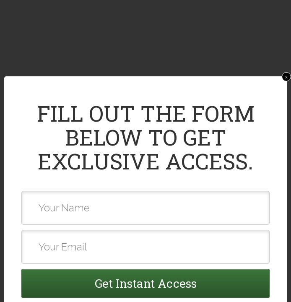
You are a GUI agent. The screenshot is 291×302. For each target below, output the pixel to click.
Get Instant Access (146, 283)
